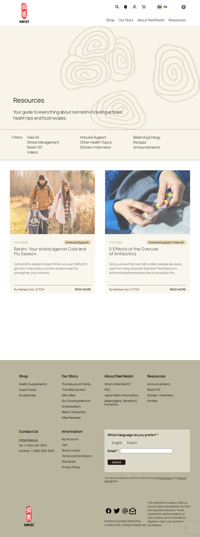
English (117, 442)
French (132, 442)
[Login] (134, 7)
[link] (143, 7)
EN (159, 7)
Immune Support (77, 242)
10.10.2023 (21, 242)
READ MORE (83, 289)
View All (178, 242)
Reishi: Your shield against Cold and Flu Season (50, 251)
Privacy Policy (165, 477)
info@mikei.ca (28, 440)
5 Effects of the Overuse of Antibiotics (133, 251)
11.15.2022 (115, 242)
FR (165, 7)
